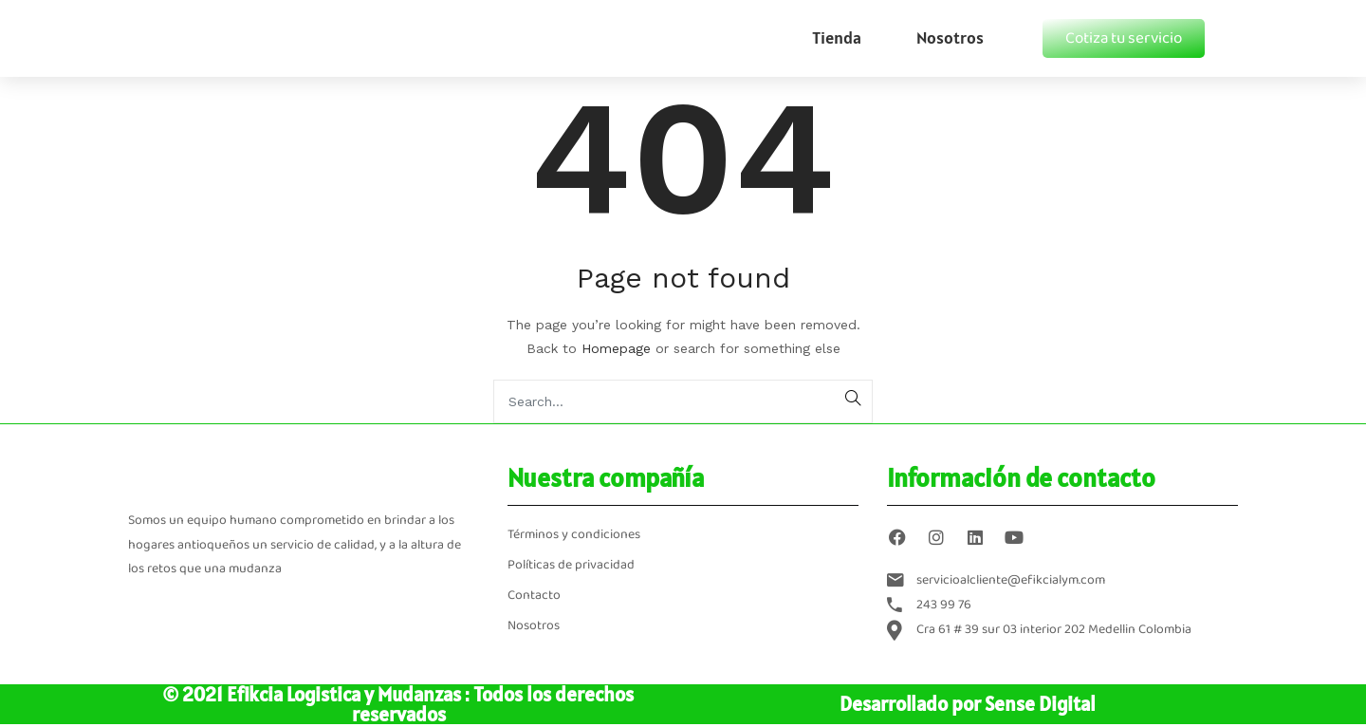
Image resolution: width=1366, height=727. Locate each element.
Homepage (616, 348)
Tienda (836, 37)
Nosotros (950, 37)
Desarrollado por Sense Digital (968, 704)
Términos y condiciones (574, 535)
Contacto (534, 595)
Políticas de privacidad (571, 565)
